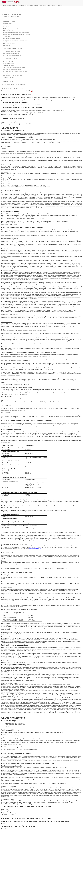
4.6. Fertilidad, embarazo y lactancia (11, 38)
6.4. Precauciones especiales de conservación (14, 67)
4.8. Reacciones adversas (9, 43)
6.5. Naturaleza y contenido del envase (12, 69)
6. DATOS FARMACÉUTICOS (9, 58)
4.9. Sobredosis (6, 45)
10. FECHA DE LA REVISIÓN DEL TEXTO (12, 88)
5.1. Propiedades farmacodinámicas (11, 51)
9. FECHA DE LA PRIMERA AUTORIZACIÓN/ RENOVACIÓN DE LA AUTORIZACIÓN (13, 85)
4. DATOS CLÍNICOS (7, 24)
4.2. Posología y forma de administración (12, 28)
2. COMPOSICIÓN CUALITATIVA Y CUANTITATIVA (15, 19)
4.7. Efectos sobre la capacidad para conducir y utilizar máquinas (15, 41)
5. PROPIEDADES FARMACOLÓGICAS (12, 48)
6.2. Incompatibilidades (8, 63)
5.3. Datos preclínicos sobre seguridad (12, 55)
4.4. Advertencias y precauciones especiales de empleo (16, 32)
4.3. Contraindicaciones (8, 30)
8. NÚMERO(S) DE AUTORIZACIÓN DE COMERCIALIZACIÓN (12, 80)
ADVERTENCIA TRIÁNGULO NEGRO (11, 14)
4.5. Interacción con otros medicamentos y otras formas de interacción (16, 35)
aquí (6, 91)
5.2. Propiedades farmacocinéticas (11, 53)
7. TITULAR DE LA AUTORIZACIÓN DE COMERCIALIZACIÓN (12, 76)
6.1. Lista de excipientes (8, 61)
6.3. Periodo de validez (8, 65)
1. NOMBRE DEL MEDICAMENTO (10, 16)
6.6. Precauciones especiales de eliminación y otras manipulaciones (15, 72)
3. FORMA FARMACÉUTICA (9, 21)
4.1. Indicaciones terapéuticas (10, 27)
